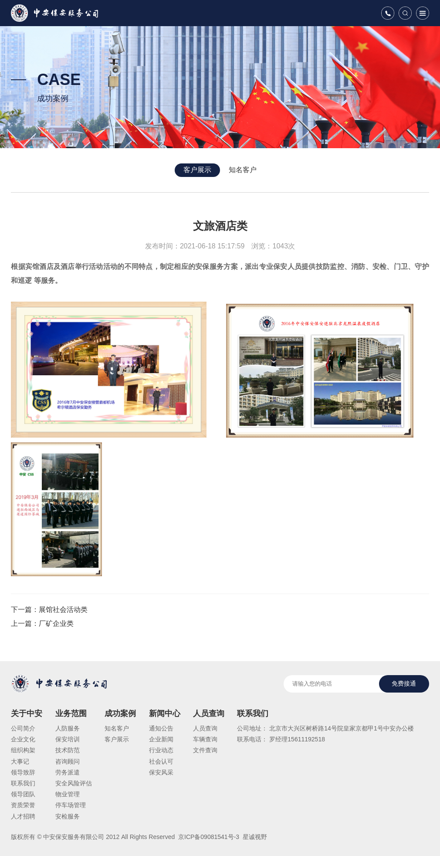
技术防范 (67, 750)
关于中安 (26, 713)
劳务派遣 (67, 772)
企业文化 (23, 739)
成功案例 (120, 713)
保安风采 (161, 772)
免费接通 (404, 683)
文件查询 (205, 750)
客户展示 (197, 169)
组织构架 (23, 750)
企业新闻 (161, 739)
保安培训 (67, 739)
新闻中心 (164, 713)
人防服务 (67, 728)
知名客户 (243, 169)
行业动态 (161, 750)
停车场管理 (70, 805)
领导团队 (23, 794)
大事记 (20, 761)
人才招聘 (23, 816)
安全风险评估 (73, 783)
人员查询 (208, 713)
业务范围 (71, 713)
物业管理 (67, 794)
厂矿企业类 (56, 623)
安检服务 (67, 816)
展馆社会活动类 (63, 609)
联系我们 (23, 783)
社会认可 (161, 761)
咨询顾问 (67, 761)
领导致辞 (23, 772)
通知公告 (161, 728)
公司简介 (23, 728)
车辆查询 (205, 739)
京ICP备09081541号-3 (207, 836)
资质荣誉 (23, 805)
